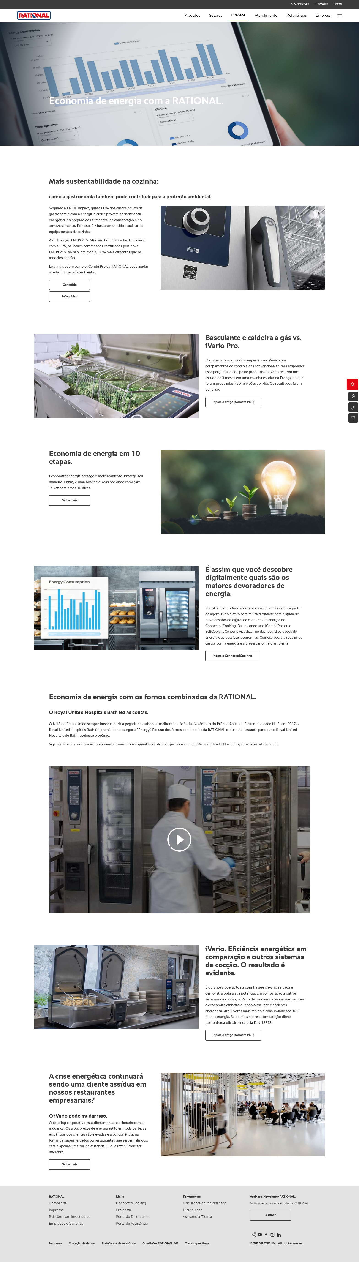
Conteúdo (70, 284)
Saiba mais (69, 500)
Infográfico (69, 296)
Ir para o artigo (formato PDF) (233, 402)
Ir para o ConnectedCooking (232, 655)
